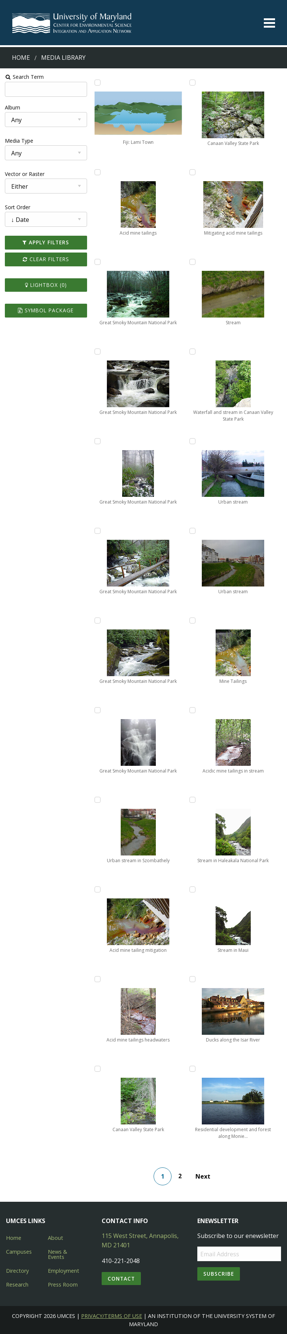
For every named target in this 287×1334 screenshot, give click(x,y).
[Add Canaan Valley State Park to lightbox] (98, 1069)
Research (17, 1284)
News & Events (57, 1254)
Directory (17, 1270)
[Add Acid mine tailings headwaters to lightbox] (98, 979)
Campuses (19, 1251)
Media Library (63, 57)
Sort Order (17, 207)
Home (21, 57)
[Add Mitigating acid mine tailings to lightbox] (192, 172)
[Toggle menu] (269, 23)
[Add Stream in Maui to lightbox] (192, 889)
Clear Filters (46, 259)
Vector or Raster (24, 173)
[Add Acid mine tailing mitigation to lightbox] (98, 889)
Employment (63, 1270)
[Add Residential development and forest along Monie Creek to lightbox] (192, 1069)
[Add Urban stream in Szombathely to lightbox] (98, 800)
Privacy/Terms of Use (111, 1315)
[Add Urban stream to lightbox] (192, 441)
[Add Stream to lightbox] (192, 262)
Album (12, 107)
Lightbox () (46, 284)
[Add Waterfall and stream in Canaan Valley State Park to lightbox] (192, 352)
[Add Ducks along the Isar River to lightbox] (192, 979)
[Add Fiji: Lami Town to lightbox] (98, 83)
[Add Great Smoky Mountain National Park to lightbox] (98, 262)
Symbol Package (46, 310)
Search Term (24, 76)
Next (202, 1176)
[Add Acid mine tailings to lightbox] (98, 172)
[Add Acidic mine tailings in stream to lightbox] (192, 710)
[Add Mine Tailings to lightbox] (192, 620)
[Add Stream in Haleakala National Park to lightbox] (192, 800)
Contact (121, 1278)
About (55, 1237)
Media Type (19, 140)
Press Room (63, 1284)
